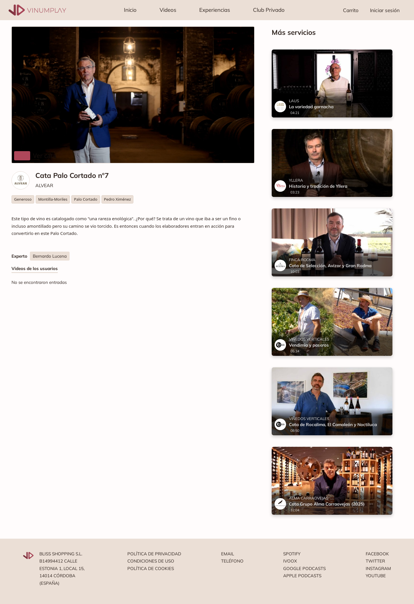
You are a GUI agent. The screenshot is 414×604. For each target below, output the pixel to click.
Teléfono (232, 561)
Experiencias (214, 9)
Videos (168, 9)
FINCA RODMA (302, 259)
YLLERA (296, 180)
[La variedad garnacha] (332, 83)
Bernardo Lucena (50, 256)
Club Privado (269, 9)
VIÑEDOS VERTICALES (309, 339)
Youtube (376, 575)
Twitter (375, 561)
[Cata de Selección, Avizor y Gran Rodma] (332, 242)
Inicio (130, 9)
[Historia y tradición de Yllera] (332, 163)
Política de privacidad (154, 553)
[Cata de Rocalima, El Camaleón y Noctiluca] (332, 401)
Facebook (377, 553)
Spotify (291, 553)
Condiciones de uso (150, 561)
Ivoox (290, 561)
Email (227, 553)
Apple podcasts (302, 575)
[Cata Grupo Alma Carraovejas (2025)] (332, 481)
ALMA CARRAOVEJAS (308, 498)
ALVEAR (44, 185)
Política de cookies (150, 568)
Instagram (378, 568)
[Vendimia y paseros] (332, 322)
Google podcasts (304, 568)
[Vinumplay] (37, 9)
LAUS (294, 100)
